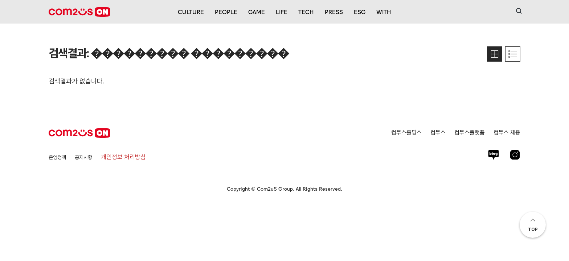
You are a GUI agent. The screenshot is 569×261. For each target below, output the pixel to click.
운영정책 (57, 157)
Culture (191, 11)
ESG (359, 11)
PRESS (334, 11)
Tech (306, 11)
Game (256, 11)
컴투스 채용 (507, 132)
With (383, 11)
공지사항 (83, 157)
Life (281, 11)
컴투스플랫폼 (469, 132)
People (226, 11)
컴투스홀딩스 (406, 132)
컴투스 (438, 132)
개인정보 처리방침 (123, 157)
